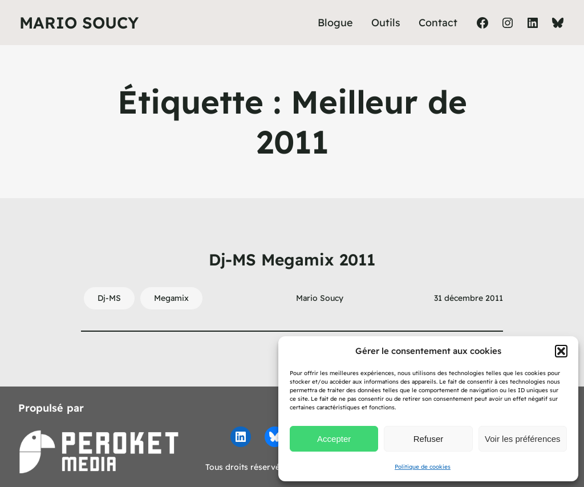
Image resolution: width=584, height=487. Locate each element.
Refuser (428, 439)
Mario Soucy (79, 23)
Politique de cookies (423, 466)
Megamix (171, 298)
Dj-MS (109, 298)
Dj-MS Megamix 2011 (292, 259)
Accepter (334, 439)
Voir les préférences (523, 439)
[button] (561, 351)
